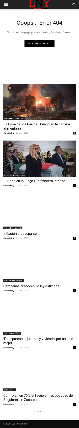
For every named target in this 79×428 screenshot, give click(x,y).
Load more (39, 411)
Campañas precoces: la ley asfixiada (31, 286)
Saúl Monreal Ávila (12, 333)
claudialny (8, 133)
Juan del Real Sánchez (13, 280)
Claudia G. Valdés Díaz (14, 118)
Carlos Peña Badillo (12, 228)
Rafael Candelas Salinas (14, 175)
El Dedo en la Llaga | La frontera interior (34, 181)
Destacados (9, 390)
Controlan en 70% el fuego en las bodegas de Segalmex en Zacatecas (38, 397)
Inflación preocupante (20, 234)
